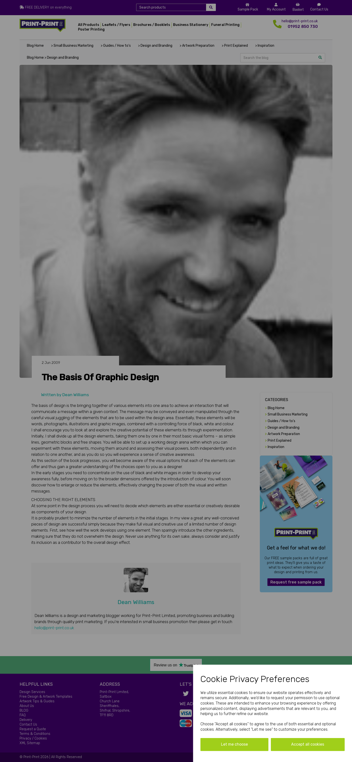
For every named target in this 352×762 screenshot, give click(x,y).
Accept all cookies (307, 744)
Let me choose (234, 744)
